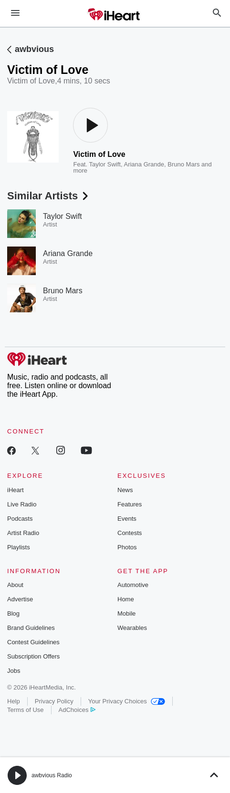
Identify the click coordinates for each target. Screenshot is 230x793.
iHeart (15, 490)
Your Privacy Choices (126, 701)
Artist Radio (23, 532)
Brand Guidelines (31, 627)
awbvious (34, 49)
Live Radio (21, 504)
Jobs (13, 670)
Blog (13, 613)
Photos (126, 547)
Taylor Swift (104, 164)
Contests (129, 532)
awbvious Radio (51, 775)
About (15, 584)
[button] (17, 775)
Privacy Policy (54, 701)
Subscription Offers (33, 656)
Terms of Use (25, 709)
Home (125, 599)
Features (129, 504)
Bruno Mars (183, 164)
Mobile (126, 613)
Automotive (132, 584)
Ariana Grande (144, 164)
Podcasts (19, 518)
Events (126, 518)
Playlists (18, 547)
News (125, 490)
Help (13, 701)
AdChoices (77, 709)
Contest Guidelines (33, 642)
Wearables (132, 627)
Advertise (20, 599)
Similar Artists (48, 196)
